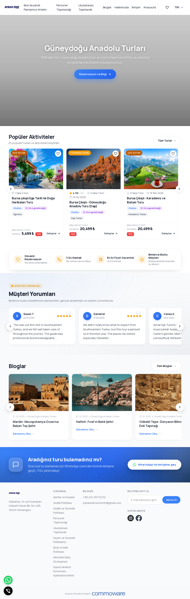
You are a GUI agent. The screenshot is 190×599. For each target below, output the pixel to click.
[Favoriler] (58, 153)
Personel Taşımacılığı (63, 7)
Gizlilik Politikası (62, 502)
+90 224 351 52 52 (94, 497)
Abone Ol (171, 499)
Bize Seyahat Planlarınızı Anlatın (35, 7)
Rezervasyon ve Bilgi (95, 74)
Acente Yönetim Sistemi (78, 593)
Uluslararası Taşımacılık (86, 7)
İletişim (136, 7)
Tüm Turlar (165, 140)
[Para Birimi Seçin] (179, 7)
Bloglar (107, 7)
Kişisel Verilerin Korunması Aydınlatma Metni (63, 571)
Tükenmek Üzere (79, 153)
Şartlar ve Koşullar (64, 497)
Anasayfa (149, 7)
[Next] (179, 188)
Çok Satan (19, 153)
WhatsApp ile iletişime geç (154, 464)
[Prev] (10, 188)
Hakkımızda (121, 7)
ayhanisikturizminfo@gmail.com (102, 502)
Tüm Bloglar (164, 366)
